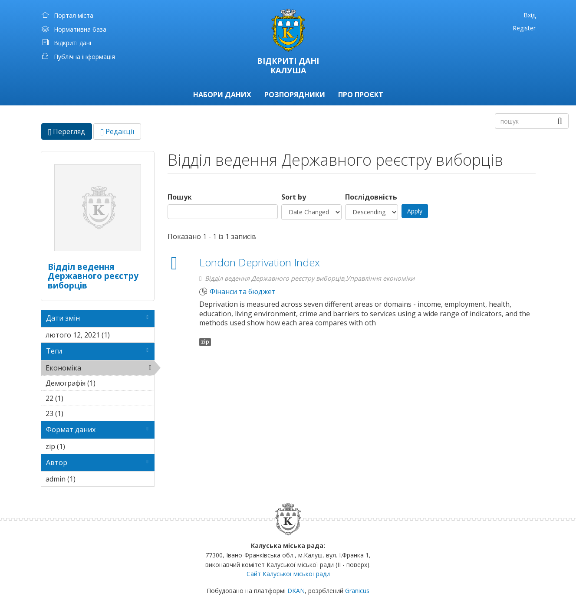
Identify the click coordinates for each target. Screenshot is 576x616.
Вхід (529, 15)
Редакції (117, 131)
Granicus (357, 591)
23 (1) (77, 413)
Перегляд (70, 133)
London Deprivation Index (259, 262)
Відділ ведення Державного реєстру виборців (93, 276)
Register (524, 28)
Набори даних (222, 94)
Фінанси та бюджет (243, 291)
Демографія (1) (100, 384)
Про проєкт (360, 94)
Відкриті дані (72, 43)
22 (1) (77, 398)
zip (205, 341)
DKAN (296, 591)
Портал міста (73, 15)
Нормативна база (80, 29)
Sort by (293, 197)
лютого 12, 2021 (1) (100, 336)
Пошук (180, 197)
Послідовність (371, 197)
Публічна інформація (84, 56)
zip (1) (79, 446)
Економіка (100, 369)
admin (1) (89, 479)
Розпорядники (294, 94)
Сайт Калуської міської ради (288, 574)
